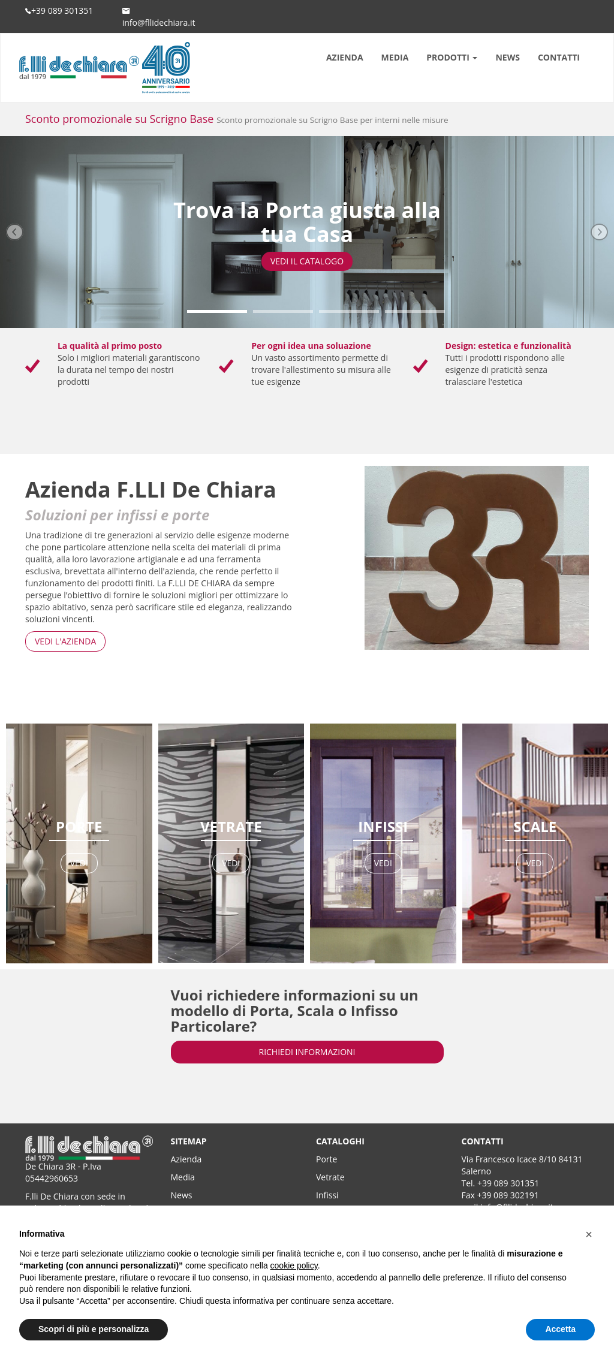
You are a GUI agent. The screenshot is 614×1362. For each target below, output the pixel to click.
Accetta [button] (560, 1329)
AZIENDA (344, 57)
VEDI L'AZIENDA (65, 641)
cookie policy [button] (294, 1265)
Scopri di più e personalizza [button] (93, 1329)
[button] (588, 1234)
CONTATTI (559, 57)
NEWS (507, 57)
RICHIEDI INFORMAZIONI (307, 1051)
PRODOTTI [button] (451, 57)
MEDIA (395, 57)
